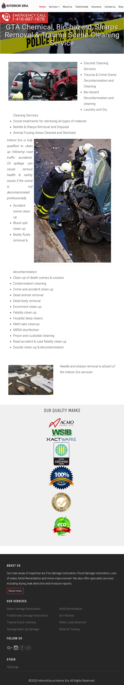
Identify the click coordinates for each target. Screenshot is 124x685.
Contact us (110, 6)
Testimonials (81, 6)
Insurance (96, 6)
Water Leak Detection (72, 622)
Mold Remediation (70, 608)
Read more (16, 590)
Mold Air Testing (69, 629)
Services (54, 6)
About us (67, 6)
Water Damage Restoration (23, 608)
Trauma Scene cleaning (21, 622)
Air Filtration (66, 615)
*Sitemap (12, 667)
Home (42, 6)
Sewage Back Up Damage (23, 629)
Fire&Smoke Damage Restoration (27, 615)
